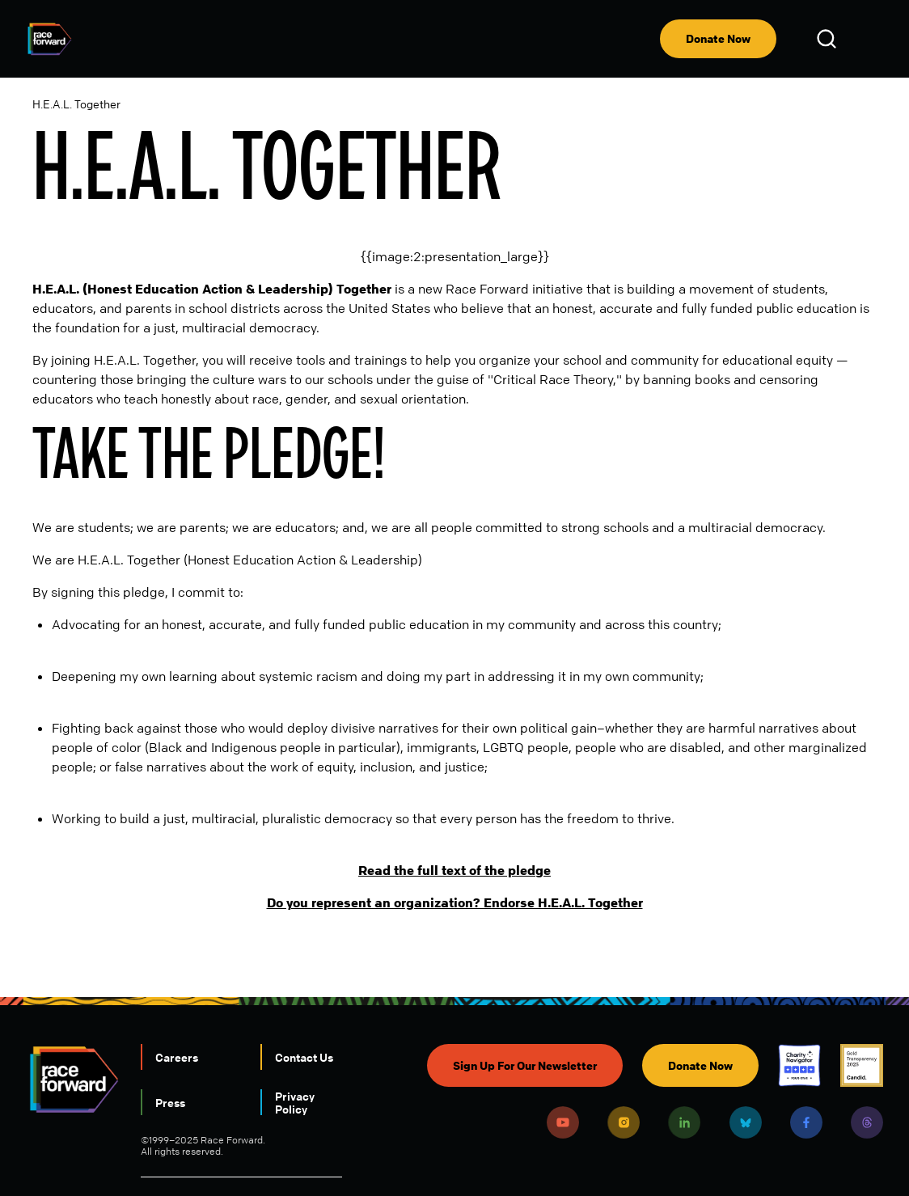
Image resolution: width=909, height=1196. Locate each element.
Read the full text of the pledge (454, 870)
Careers (176, 1056)
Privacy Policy (295, 1102)
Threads (867, 1122)
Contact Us (304, 1056)
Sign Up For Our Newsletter (525, 1065)
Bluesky (745, 1122)
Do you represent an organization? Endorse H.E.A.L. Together (455, 902)
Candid (861, 1065)
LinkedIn (684, 1122)
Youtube (563, 1122)
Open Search (829, 38)
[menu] (870, 39)
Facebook (806, 1122)
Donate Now (718, 38)
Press (170, 1102)
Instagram (623, 1122)
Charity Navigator (799, 1065)
